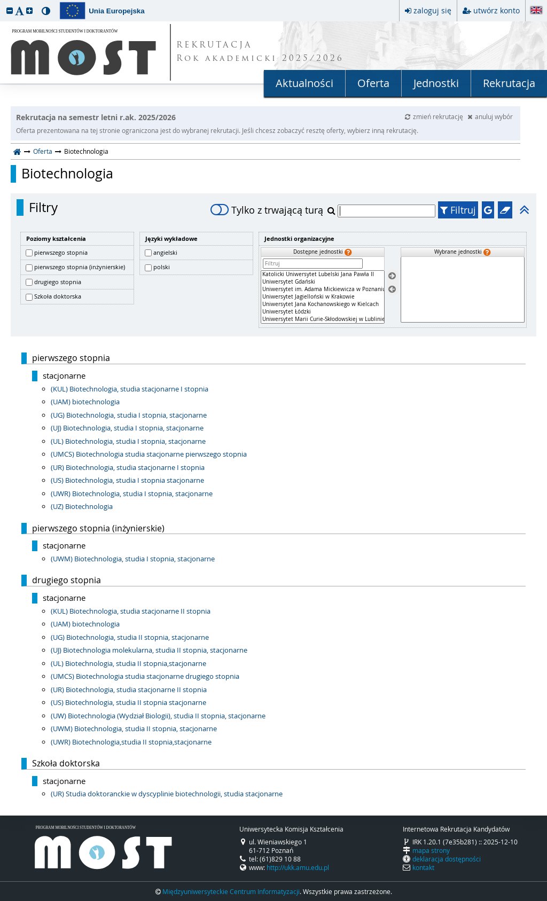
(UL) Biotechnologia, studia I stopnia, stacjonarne (128, 441)
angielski (165, 252)
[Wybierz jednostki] (392, 276)
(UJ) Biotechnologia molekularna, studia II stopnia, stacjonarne (149, 650)
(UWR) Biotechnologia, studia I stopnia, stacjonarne (132, 493)
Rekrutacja (509, 83)
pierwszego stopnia (61, 252)
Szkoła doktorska (57, 296)
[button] (9, 10)
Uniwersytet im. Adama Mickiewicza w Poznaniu (322, 289)
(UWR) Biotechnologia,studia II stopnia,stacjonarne (131, 742)
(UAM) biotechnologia (85, 401)
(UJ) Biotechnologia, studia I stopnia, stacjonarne (127, 428)
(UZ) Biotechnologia (82, 506)
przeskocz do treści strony (2, 2)
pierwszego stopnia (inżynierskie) (79, 267)
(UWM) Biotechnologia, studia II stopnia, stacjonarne (134, 728)
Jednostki (436, 83)
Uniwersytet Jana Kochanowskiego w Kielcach (322, 304)
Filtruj (458, 209)
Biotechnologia (67, 173)
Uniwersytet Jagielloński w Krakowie (322, 297)
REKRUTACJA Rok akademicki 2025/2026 (260, 52)
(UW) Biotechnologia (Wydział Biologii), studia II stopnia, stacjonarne (158, 715)
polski (161, 267)
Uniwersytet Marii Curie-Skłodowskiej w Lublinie (322, 319)
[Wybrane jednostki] (463, 290)
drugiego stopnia (57, 282)
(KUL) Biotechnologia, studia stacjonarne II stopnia (130, 611)
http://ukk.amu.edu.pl (298, 867)
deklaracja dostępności (446, 859)
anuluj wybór (490, 116)
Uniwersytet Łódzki (322, 312)
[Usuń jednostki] (392, 289)
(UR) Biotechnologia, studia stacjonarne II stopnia (129, 689)
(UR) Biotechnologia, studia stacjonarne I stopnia (128, 467)
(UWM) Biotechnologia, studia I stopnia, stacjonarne (133, 558)
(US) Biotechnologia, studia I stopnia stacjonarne (127, 480)
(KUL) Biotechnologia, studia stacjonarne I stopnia (129, 389)
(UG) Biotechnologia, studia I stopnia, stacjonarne (129, 415)
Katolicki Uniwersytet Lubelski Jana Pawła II (322, 274)
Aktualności (304, 83)
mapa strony (431, 850)
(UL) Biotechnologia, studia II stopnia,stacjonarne (128, 663)
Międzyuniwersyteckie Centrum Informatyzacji (231, 891)
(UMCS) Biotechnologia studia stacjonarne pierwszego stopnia (149, 454)
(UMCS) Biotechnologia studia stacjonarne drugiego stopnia (145, 676)
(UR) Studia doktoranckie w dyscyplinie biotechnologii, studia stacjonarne (167, 793)
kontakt (423, 867)
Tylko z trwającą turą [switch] (266, 209)
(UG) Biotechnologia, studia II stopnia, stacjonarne (130, 637)
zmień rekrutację (435, 116)
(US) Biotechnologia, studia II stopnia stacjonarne (128, 702)
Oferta (373, 83)
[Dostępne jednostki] (323, 297)
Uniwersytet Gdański (322, 282)
